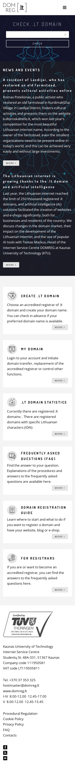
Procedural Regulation (20, 713)
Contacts (10, 735)
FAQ (6, 730)
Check (37, 43)
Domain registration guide (43, 510)
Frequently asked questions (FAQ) (40, 456)
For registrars (38, 558)
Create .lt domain (40, 296)
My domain (32, 349)
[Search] (37, 34)
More (11, 163)
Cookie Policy (13, 719)
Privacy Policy (13, 724)
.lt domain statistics (44, 402)
